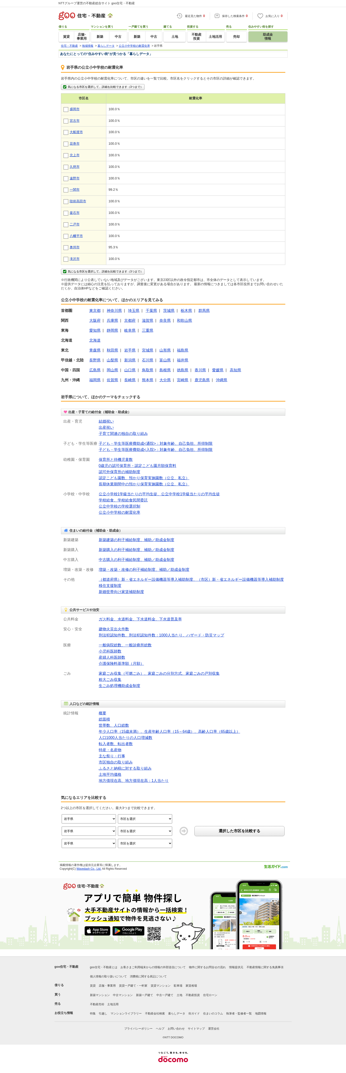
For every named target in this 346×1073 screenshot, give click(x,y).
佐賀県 (112, 380)
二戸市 (75, 224)
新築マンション (100, 995)
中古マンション (123, 995)
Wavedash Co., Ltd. (89, 868)
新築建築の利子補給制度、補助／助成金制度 (136, 540)
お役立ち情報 (64, 1013)
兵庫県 (112, 320)
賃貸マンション (161, 985)
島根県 (165, 370)
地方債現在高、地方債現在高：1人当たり (134, 781)
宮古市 (75, 121)
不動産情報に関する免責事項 (265, 967)
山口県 (130, 370)
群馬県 (204, 311)
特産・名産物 (110, 750)
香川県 (200, 370)
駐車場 (178, 985)
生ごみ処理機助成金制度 (119, 686)
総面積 (104, 719)
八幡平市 (76, 236)
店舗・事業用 (107, 985)
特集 (93, 1013)
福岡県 (95, 380)
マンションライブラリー (126, 1013)
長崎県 (130, 380)
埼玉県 (133, 311)
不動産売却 (97, 1004)
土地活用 (113, 1004)
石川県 (147, 360)
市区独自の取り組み (116, 762)
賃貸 (93, 985)
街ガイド (194, 1013)
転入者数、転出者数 (116, 744)
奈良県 (165, 320)
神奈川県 (114, 311)
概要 (102, 713)
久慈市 (75, 167)
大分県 (165, 380)
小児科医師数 (110, 651)
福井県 (182, 360)
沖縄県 (221, 380)
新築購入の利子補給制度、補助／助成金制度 (136, 550)
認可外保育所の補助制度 (119, 472)
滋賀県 (147, 320)
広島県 (95, 370)
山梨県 (112, 360)
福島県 (182, 350)
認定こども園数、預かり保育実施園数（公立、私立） (144, 478)
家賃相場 (191, 985)
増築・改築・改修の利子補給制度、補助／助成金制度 (144, 570)
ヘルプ (160, 1028)
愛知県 (95, 330)
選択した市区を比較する (239, 831)
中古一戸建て (164, 995)
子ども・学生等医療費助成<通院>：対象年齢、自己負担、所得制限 (156, 443)
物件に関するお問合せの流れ (207, 967)
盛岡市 (75, 109)
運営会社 (213, 1028)
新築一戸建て (144, 995)
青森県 (95, 350)
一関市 (75, 189)
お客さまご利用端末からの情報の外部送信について (153, 967)
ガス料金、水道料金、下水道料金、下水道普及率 (140, 619)
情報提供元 (236, 967)
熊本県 (147, 380)
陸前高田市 (78, 201)
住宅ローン (210, 995)
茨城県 (169, 311)
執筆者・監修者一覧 (239, 1013)
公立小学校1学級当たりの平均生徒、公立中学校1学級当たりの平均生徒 (159, 494)
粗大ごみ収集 (110, 680)
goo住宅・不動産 (67, 966)
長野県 (95, 360)
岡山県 (112, 370)
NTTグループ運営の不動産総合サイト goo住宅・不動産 (97, 3)
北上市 (75, 155)
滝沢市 (75, 259)
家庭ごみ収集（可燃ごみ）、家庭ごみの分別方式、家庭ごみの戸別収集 (159, 673)
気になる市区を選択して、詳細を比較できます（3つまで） (102, 87)
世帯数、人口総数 (114, 725)
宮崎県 (182, 380)
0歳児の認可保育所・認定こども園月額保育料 (137, 466)
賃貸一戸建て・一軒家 (133, 985)
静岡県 (112, 330)
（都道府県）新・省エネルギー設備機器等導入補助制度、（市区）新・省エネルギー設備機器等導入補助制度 (191, 579)
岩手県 (130, 350)
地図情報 (260, 1013)
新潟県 (130, 360)
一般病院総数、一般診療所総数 (125, 645)
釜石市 (75, 213)
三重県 (147, 330)
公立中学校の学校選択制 (119, 506)
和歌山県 (184, 320)
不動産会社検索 (155, 1013)
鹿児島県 (202, 380)
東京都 (95, 311)
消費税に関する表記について (148, 976)
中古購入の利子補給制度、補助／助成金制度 (136, 560)
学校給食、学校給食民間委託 (123, 500)
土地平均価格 (110, 774)
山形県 (165, 350)
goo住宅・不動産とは (103, 967)
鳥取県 (147, 370)
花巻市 (75, 143)
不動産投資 (193, 995)
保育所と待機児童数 (116, 460)
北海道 (95, 340)
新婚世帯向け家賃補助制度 (121, 592)
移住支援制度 (110, 586)
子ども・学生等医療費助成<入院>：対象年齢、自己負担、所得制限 (156, 450)
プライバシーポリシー (138, 1028)
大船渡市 (76, 132)
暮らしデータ (176, 1013)
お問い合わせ (176, 1028)
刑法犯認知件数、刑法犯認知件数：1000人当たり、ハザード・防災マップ (161, 635)
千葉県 (151, 311)
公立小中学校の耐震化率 (119, 512)
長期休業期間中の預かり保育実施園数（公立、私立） (144, 484)
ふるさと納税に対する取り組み (125, 768)
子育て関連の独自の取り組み (123, 434)
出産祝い (106, 427)
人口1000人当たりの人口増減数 (126, 738)
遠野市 (75, 178)
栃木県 (186, 311)
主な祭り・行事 (112, 756)
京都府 (130, 320)
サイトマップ (196, 1028)
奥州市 (75, 247)
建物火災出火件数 (114, 629)
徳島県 (182, 370)
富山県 (165, 360)
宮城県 (147, 350)
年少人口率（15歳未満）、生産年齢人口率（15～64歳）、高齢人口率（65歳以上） (169, 731)
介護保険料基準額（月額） (121, 664)
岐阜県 (130, 330)
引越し (103, 1013)
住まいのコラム (213, 1013)
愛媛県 (217, 370)
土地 (179, 995)
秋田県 (112, 350)
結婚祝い (106, 421)
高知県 (235, 370)
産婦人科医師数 (112, 657)
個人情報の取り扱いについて (108, 976)
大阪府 (95, 320)
